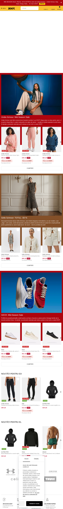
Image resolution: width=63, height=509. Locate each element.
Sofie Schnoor (5, 193)
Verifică (59, 8)
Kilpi (23, 343)
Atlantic (44, 391)
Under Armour (5, 93)
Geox (2, 289)
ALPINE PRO (46, 343)
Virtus (23, 391)
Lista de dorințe (46, 8)
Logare (53, 8)
